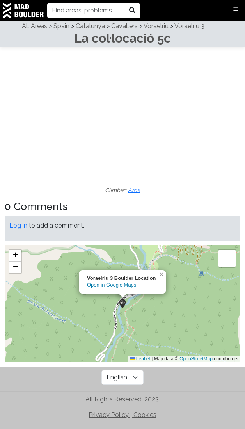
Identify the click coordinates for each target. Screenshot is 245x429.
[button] (122, 303)
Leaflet (140, 358)
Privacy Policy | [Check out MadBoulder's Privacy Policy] (111, 414)
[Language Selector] (122, 377)
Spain (61, 26)
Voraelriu (156, 26)
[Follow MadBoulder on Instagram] (99, 377)
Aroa (134, 190)
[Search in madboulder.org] (132, 10)
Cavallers (124, 26)
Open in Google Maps (111, 285)
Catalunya (90, 26)
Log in (18, 225)
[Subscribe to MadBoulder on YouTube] (100, 377)
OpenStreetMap (196, 358)
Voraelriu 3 (189, 26)
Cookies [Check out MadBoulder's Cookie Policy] (144, 414)
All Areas (34, 26)
